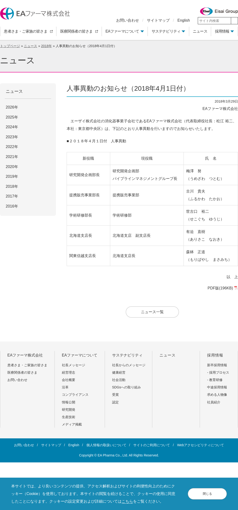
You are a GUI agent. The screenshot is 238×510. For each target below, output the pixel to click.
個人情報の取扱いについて (106, 445)
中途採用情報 (217, 387)
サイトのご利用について (151, 445)
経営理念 (68, 372)
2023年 (12, 137)
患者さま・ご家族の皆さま (29, 365)
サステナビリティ (166, 31)
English (184, 20)
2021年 (12, 157)
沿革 (65, 387)
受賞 (115, 394)
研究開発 (68, 409)
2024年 (12, 127)
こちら (127, 501)
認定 (115, 402)
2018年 (46, 46)
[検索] (234, 20)
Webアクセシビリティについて (200, 445)
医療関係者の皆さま (24, 372)
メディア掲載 (72, 424)
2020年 (12, 167)
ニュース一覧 (152, 312)
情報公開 (68, 402)
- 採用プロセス (218, 372)
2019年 (12, 176)
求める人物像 (217, 394)
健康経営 (118, 372)
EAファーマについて (122, 31)
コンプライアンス (75, 394)
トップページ (10, 46)
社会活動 (118, 380)
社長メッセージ (73, 365)
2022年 (12, 147)
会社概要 (68, 380)
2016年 (12, 206)
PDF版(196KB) (222, 288)
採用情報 (222, 31)
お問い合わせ (127, 20)
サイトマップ (158, 20)
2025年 (12, 117)
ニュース (30, 46)
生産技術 (68, 417)
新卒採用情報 (217, 365)
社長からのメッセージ (128, 365)
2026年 (12, 107)
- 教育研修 (215, 380)
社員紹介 (213, 402)
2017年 (12, 196)
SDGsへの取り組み (126, 387)
